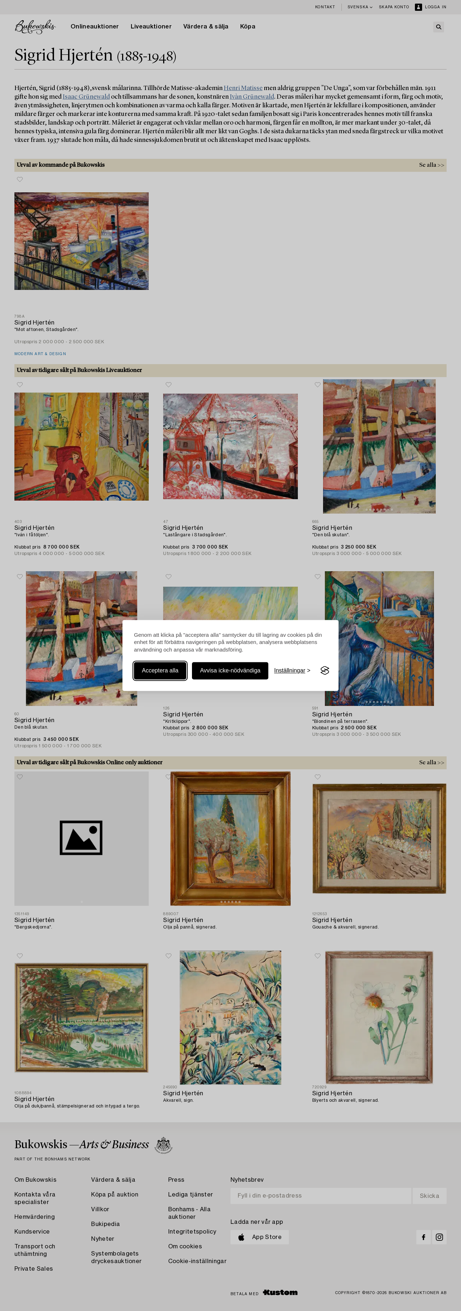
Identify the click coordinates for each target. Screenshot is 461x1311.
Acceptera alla (160, 670)
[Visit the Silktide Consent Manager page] (325, 670)
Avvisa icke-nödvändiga (230, 670)
